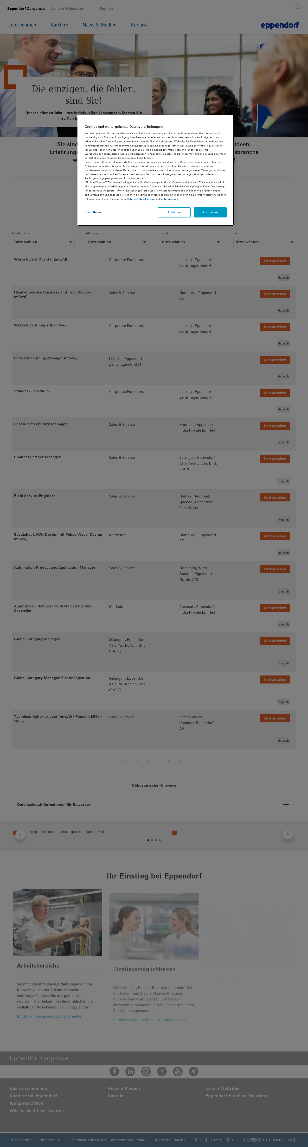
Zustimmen (210, 212)
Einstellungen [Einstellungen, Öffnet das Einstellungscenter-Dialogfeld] (94, 212)
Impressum (171, 199)
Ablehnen (174, 212)
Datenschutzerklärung (141, 199)
